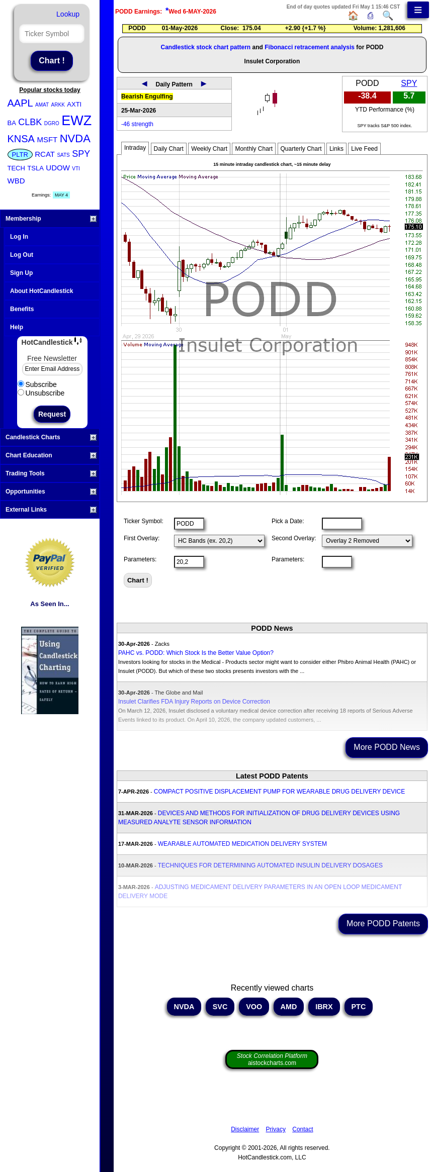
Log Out (21, 254)
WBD (16, 180)
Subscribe (37, 384)
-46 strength (137, 124)
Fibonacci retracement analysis (310, 47)
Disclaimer (245, 1129)
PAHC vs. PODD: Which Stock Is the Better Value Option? (196, 652)
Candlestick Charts (51, 437)
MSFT (47, 139)
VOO (254, 1007)
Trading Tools (51, 473)
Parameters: (140, 559)
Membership (51, 218)
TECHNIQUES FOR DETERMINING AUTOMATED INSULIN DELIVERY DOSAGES (270, 865)
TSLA (35, 168)
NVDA (75, 138)
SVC (220, 1007)
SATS (63, 155)
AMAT (42, 105)
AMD (289, 1007)
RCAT (45, 154)
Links (336, 148)
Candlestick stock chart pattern (205, 47)
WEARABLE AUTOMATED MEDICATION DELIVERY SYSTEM (242, 843)
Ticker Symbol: (143, 521)
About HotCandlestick (41, 291)
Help (16, 327)
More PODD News (387, 747)
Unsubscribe (41, 393)
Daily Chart (169, 148)
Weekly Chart (209, 148)
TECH (16, 168)
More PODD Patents (383, 923)
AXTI (74, 104)
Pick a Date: (288, 521)
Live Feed (364, 148)
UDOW (58, 167)
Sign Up (21, 272)
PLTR (20, 154)
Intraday (135, 147)
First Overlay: (141, 538)
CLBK (30, 122)
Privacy (276, 1129)
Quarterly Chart (301, 148)
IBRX (323, 1007)
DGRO (51, 123)
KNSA (21, 138)
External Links (51, 509)
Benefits (22, 309)
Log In (19, 236)
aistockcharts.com (272, 1059)
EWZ (76, 120)
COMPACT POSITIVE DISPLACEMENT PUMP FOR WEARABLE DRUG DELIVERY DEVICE (279, 791)
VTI (76, 168)
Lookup (67, 14)
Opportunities (51, 491)
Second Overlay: (294, 538)
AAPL (20, 103)
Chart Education (51, 455)
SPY (81, 154)
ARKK (58, 105)
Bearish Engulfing (147, 96)
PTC (359, 1007)
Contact (302, 1129)
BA (12, 123)
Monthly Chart (254, 148)
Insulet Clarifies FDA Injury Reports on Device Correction (194, 701)
